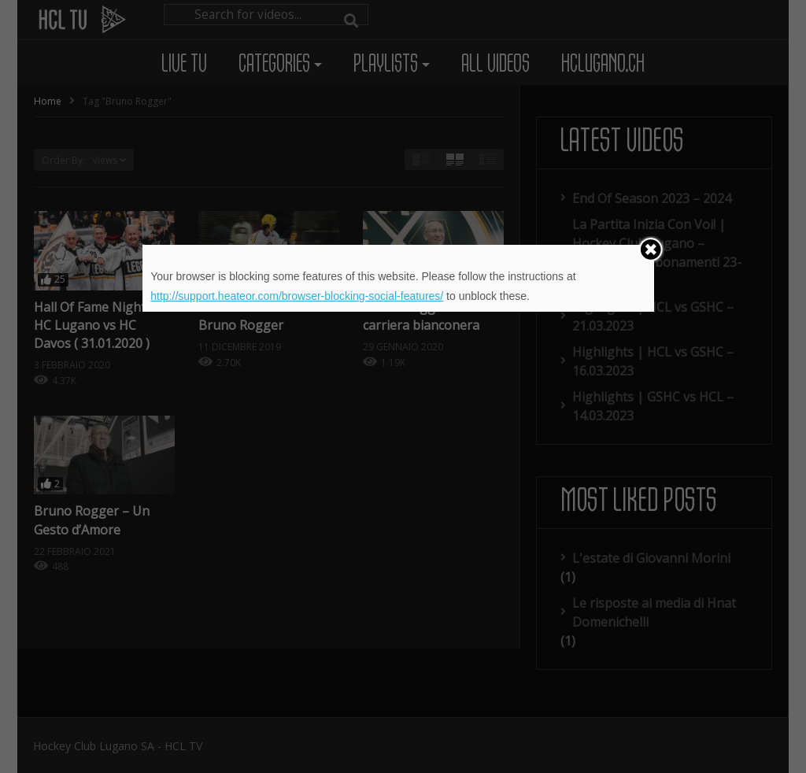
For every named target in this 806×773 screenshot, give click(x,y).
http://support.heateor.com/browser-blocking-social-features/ (296, 296)
